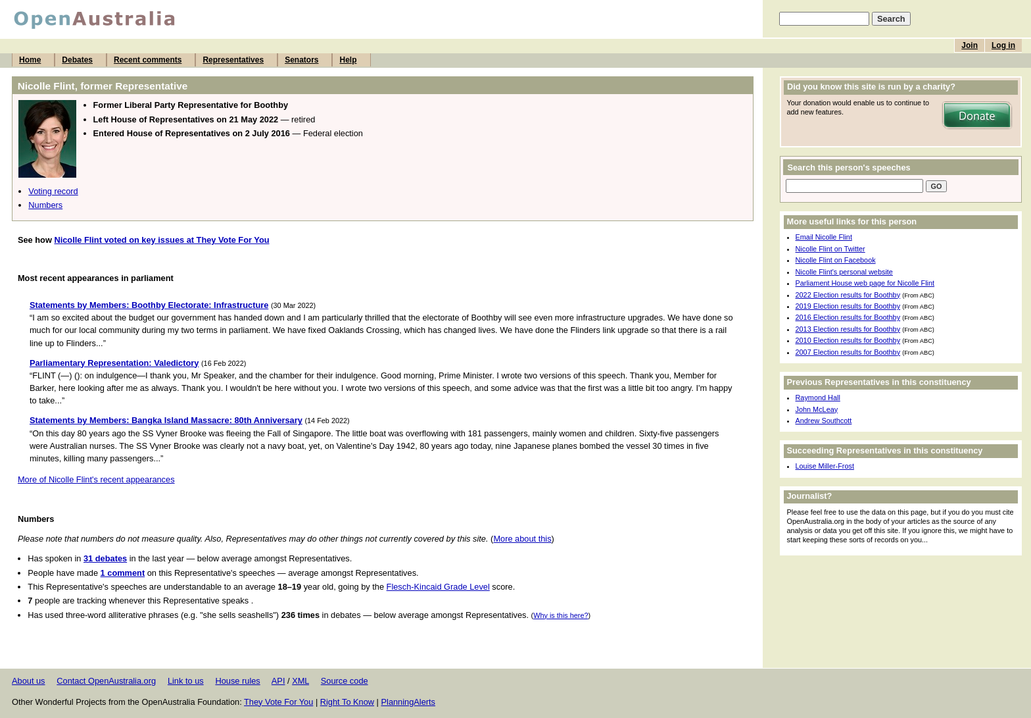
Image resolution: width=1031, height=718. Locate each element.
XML (300, 681)
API (278, 681)
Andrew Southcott (824, 420)
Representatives (233, 59)
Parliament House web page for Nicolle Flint (865, 283)
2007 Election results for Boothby (848, 352)
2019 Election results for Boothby (848, 306)
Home (30, 59)
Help (347, 59)
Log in (1003, 45)
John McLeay (817, 409)
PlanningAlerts (408, 702)
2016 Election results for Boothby (848, 317)
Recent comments (147, 59)
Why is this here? (560, 615)
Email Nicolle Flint (824, 237)
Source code (344, 681)
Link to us (186, 681)
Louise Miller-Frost (825, 466)
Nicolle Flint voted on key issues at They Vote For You (161, 240)
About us (28, 681)
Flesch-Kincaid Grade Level (438, 587)
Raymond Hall (818, 397)
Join (969, 45)
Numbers (45, 205)
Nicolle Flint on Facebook (836, 260)
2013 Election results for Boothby (848, 329)
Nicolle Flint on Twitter (830, 249)
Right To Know (347, 702)
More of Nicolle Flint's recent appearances (96, 479)
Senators (301, 59)
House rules (237, 681)
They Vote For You (278, 702)
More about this (522, 539)
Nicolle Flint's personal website (844, 272)
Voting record (53, 191)
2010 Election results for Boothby (848, 340)
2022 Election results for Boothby (848, 295)
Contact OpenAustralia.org (106, 681)
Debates (77, 59)
